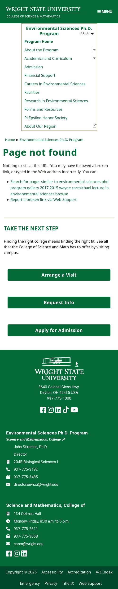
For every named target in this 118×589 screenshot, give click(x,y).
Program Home (38, 41)
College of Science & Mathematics (33, 16)
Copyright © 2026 (21, 572)
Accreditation (79, 572)
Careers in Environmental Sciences (54, 83)
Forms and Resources (43, 109)
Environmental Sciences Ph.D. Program (51, 139)
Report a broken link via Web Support (43, 199)
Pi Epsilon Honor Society (45, 117)
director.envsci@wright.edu (36, 484)
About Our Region (60, 126)
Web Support (90, 583)
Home (10, 139)
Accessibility (52, 572)
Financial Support (39, 75)
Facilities (31, 92)
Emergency (30, 583)
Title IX (68, 583)
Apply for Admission (59, 330)
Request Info (59, 302)
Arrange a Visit (58, 275)
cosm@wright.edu (28, 544)
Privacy (50, 583)
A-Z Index (104, 572)
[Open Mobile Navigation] (105, 11)
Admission (33, 67)
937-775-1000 (59, 398)
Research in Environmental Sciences (56, 100)
